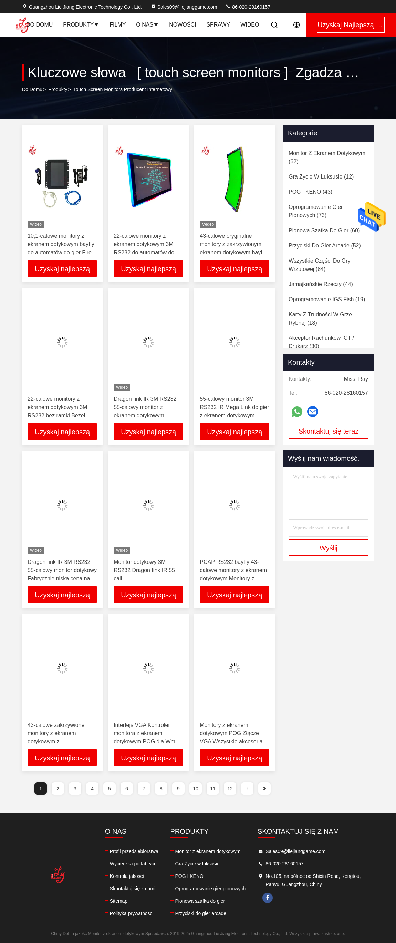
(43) (310, 192)
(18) (320, 319)
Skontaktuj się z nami (132, 888)
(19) (327, 299)
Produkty (81, 25)
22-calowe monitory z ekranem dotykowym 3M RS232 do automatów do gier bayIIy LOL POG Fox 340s (144, 252)
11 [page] (213, 788)
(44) (321, 284)
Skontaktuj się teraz (329, 431)
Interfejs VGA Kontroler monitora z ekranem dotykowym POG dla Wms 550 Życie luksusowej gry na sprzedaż (148, 741)
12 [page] (230, 788)
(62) (327, 157)
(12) (321, 177)
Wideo (249, 25)
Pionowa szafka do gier (200, 901)
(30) (321, 342)
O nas (147, 25)
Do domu (39, 25)
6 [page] (126, 788)
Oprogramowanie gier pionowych (210, 888)
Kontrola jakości (127, 876)
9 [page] (178, 788)
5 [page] (109, 788)
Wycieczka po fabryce (133, 863)
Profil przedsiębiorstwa (134, 851)
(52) (325, 246)
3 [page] (75, 788)
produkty (57, 89)
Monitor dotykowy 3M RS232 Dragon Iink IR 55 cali (144, 570)
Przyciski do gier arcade (201, 913)
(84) (320, 265)
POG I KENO (189, 876)
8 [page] (161, 788)
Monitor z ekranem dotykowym (208, 851)
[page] (247, 788)
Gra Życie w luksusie (197, 863)
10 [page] (195, 788)
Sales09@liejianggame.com (183, 7)
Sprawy (218, 25)
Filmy (118, 25)
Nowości (182, 25)
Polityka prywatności (132, 913)
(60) (324, 230)
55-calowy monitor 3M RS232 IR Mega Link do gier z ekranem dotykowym (234, 407)
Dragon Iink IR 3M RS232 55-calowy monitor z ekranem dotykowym (145, 407)
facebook (267, 898)
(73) (316, 211)
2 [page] (57, 788)
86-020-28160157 (247, 7)
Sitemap (118, 901)
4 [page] (92, 788)
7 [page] (144, 788)
